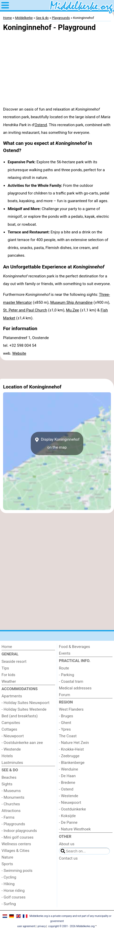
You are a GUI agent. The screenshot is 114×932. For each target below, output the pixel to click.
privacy (42, 926)
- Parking (66, 675)
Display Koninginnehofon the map (57, 443)
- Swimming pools (17, 870)
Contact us (68, 858)
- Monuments (13, 797)
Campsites (11, 722)
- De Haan (67, 776)
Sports (7, 864)
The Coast (68, 736)
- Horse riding (13, 890)
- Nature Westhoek (75, 829)
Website (19, 353)
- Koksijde (67, 816)
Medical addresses (75, 688)
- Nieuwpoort (13, 736)
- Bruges (66, 716)
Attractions (11, 810)
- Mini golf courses (18, 837)
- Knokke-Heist (71, 749)
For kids (8, 675)
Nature (7, 857)
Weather (9, 681)
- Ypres (65, 729)
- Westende (11, 749)
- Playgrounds (13, 824)
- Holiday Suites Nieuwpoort (25, 702)
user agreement (26, 926)
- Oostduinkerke (72, 809)
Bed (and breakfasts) (20, 716)
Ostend (41, 125)
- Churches (11, 804)
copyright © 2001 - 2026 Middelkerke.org (71, 926)
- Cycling (9, 877)
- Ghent (65, 722)
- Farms (8, 817)
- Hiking (8, 884)
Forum (64, 694)
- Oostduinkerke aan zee (22, 742)
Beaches (9, 777)
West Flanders (71, 709)
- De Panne (68, 822)
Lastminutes (12, 762)
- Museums (11, 790)
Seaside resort (14, 661)
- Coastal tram (71, 681)
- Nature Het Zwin (74, 742)
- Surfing (9, 904)
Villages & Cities (15, 850)
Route (64, 668)
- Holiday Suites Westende (24, 709)
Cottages (9, 729)
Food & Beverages (74, 646)
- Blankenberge (72, 762)
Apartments (12, 696)
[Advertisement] (57, 369)
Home (7, 646)
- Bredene (67, 782)
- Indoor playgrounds (19, 830)
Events (64, 653)
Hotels (7, 756)
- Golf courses (14, 897)
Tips (5, 668)
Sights (7, 784)
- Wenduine (68, 769)
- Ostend (66, 789)
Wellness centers (16, 844)
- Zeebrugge (69, 756)
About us (66, 844)
